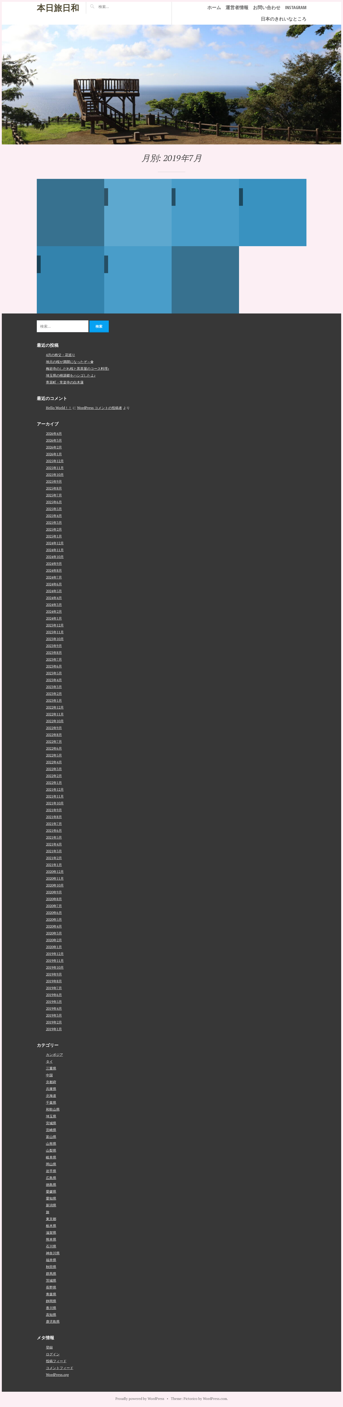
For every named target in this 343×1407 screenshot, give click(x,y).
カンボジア (54, 1054)
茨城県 (51, 1280)
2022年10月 (55, 720)
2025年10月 (55, 474)
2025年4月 (54, 515)
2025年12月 (55, 460)
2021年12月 (55, 789)
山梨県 (51, 1150)
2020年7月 (54, 905)
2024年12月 (55, 542)
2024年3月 (54, 604)
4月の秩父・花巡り (60, 354)
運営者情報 (237, 7)
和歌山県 (53, 1109)
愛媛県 (51, 1191)
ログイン (53, 1354)
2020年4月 (54, 926)
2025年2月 (54, 529)
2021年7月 (54, 823)
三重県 (51, 1068)
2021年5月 (54, 837)
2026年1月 (54, 454)
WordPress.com (215, 1398)
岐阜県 (51, 1157)
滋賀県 (51, 1232)
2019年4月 (54, 1008)
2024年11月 (55, 549)
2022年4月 (54, 762)
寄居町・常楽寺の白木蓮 (65, 382)
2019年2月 (54, 1022)
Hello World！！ (59, 407)
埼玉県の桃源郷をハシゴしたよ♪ (71, 375)
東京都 (51, 1218)
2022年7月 (54, 741)
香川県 (51, 1307)
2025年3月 (54, 522)
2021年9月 (54, 809)
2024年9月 (54, 563)
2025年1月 (54, 536)
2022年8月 (54, 734)
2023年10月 (55, 638)
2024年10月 (55, 556)
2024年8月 (54, 570)
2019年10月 (55, 967)
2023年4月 (54, 679)
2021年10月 (55, 803)
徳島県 (51, 1184)
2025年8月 (54, 488)
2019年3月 (54, 1015)
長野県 (51, 1287)
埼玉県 (51, 1116)
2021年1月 (54, 864)
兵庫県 (51, 1088)
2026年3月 (54, 440)
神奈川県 (53, 1253)
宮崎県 (51, 1130)
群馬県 (51, 1273)
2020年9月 (54, 892)
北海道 (51, 1095)
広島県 (51, 1177)
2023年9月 (54, 645)
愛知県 (51, 1198)
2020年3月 (54, 933)
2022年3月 (54, 768)
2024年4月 (54, 597)
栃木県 (51, 1225)
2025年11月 (55, 467)
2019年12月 (55, 953)
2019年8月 (54, 981)
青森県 (51, 1294)
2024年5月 (54, 590)
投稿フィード (56, 1360)
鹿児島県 (53, 1321)
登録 (49, 1347)
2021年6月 (54, 830)
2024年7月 (54, 577)
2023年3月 (54, 686)
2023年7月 (54, 659)
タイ (49, 1061)
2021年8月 (54, 816)
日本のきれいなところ (283, 19)
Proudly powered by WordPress (139, 1398)
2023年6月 (54, 666)
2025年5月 (54, 508)
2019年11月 (55, 960)
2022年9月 (54, 727)
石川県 (51, 1246)
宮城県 (51, 1123)
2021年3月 (54, 850)
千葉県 (51, 1102)
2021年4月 (54, 844)
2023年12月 (55, 625)
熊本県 (51, 1239)
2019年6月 (54, 994)
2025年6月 (54, 501)
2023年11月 (55, 631)
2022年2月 (54, 775)
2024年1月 (54, 618)
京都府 (51, 1082)
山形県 (51, 1143)
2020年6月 (54, 912)
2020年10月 (55, 885)
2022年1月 (54, 782)
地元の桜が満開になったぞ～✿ (69, 361)
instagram (295, 7)
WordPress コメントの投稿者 (99, 407)
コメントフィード (59, 1367)
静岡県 (51, 1301)
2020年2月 (54, 939)
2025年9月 (54, 481)
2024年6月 (54, 584)
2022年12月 (55, 707)
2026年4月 (54, 433)
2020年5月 (54, 919)
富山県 (51, 1136)
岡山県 (51, 1164)
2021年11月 (55, 796)
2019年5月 (54, 1001)
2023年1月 (54, 700)
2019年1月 (54, 1028)
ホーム (214, 7)
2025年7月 (54, 495)
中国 (49, 1075)
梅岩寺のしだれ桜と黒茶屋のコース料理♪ (77, 368)
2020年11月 (55, 878)
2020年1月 (54, 946)
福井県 (51, 1260)
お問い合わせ (266, 7)
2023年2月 (54, 693)
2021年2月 (54, 857)
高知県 (51, 1314)
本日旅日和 (58, 7)
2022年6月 (54, 748)
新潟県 (51, 1205)
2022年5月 (54, 755)
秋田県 (51, 1266)
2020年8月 (54, 898)
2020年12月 (55, 871)
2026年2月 (54, 447)
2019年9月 (54, 974)
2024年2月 (54, 611)
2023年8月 (54, 652)
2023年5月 (54, 673)
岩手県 (51, 1171)
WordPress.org (57, 1374)
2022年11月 (55, 714)
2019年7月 (54, 987)
